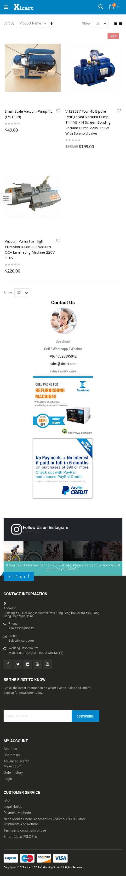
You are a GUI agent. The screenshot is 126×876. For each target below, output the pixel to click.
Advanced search (16, 761)
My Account (12, 766)
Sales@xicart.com (21, 640)
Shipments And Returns (21, 824)
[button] (58, 111)
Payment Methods (17, 813)
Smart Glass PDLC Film (21, 837)
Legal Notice (13, 807)
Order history (13, 772)
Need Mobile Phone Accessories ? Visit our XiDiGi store (45, 819)
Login (8, 779)
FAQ (7, 800)
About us (10, 749)
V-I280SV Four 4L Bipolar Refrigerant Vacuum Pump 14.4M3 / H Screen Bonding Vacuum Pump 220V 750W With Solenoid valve (88, 122)
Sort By (9, 23)
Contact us (12, 755)
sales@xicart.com (63, 364)
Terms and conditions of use (25, 830)
